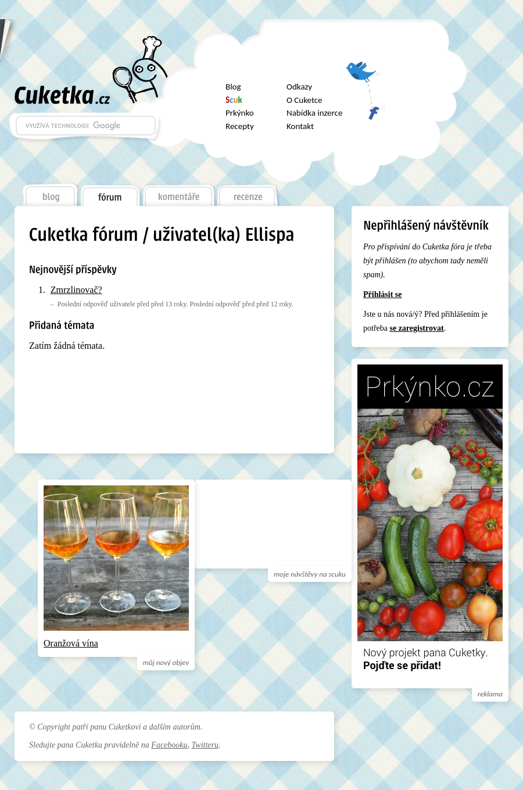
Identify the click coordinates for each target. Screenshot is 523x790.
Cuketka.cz (62, 94)
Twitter (365, 76)
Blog (233, 86)
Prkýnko (239, 113)
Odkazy (299, 86)
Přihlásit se (382, 294)
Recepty (239, 126)
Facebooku (169, 745)
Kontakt (300, 126)
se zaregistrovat (416, 328)
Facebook (365, 107)
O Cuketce (304, 100)
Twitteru (205, 745)
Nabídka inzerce (314, 113)
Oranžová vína (71, 643)
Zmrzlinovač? (76, 290)
